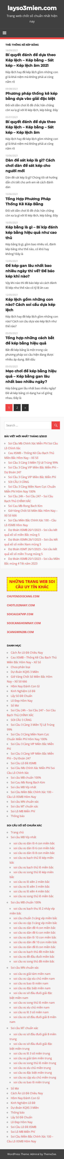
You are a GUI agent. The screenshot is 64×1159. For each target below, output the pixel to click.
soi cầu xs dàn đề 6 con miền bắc (34, 932)
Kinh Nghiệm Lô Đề (23, 691)
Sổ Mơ (15, 705)
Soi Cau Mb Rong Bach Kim (25, 506)
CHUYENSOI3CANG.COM (23, 596)
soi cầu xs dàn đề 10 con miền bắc (35, 942)
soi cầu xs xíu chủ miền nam (31, 1007)
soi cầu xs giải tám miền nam (32, 974)
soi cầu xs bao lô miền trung (31, 1082)
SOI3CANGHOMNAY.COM (24, 623)
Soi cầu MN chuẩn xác (25, 802)
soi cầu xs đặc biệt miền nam (32, 988)
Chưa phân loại (20, 667)
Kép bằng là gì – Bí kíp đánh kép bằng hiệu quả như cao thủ (29, 232)
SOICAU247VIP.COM (20, 614)
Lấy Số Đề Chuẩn (21, 696)
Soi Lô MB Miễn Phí (23, 811)
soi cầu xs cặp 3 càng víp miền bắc (35, 923)
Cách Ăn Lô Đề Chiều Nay (27, 653)
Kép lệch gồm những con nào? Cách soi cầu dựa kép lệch (31, 304)
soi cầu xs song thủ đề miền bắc (33, 961)
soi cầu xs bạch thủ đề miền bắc (33, 952)
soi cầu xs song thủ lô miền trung (34, 1063)
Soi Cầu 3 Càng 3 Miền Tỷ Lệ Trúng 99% (33, 462)
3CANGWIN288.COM (20, 632)
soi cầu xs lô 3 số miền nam (31, 1012)
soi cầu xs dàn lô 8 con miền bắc (34, 853)
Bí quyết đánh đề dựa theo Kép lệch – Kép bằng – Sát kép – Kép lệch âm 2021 (31, 60)
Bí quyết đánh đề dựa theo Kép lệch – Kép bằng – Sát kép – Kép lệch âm (31, 127)
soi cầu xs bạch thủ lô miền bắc (33, 867)
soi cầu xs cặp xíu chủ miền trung (34, 1077)
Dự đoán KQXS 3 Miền (25, 672)
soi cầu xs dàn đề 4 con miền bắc (34, 928)
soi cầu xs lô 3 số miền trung (31, 1053)
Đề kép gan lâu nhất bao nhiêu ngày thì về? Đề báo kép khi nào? (30, 271)
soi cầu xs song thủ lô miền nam (34, 1003)
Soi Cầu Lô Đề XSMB (23, 763)
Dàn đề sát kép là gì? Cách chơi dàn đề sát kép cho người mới (31, 165)
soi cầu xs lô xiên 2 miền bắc (31, 882)
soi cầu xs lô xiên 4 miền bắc (31, 891)
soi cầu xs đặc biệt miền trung (32, 1073)
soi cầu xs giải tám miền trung (32, 1058)
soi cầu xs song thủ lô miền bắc (33, 896)
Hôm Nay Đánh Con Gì (25, 686)
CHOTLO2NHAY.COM (21, 605)
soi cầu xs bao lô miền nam (30, 983)
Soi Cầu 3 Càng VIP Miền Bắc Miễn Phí (32, 477)
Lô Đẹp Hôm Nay (21, 701)
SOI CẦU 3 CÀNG (18, 482)
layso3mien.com (32, 8)
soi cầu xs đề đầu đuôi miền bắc (33, 957)
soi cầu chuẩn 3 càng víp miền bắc (35, 918)
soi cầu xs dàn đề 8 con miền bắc (34, 947)
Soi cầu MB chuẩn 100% (26, 777)
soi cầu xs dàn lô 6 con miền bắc (34, 848)
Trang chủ (17, 832)
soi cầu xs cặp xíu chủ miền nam (34, 978)
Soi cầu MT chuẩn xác (24, 806)
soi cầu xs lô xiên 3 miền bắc (31, 886)
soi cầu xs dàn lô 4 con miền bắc (34, 843)
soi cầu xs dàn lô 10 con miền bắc (34, 937)
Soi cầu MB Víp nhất (23, 787)
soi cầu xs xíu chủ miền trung (32, 1068)
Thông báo (18, 816)
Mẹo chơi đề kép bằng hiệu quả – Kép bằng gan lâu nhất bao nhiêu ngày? (31, 376)
